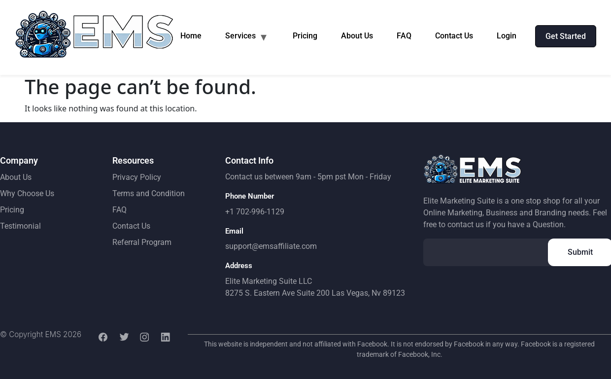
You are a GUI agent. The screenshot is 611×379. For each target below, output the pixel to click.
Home (191, 35)
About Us (357, 35)
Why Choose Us (27, 193)
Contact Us (454, 35)
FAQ (404, 35)
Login (506, 35)
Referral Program (141, 242)
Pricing (305, 35)
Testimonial (20, 226)
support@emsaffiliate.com (271, 246)
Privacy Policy (136, 177)
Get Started (565, 36)
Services (240, 35)
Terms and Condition (148, 193)
